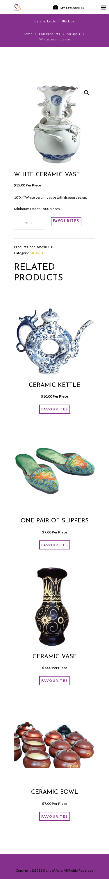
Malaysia (73, 34)
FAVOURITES (66, 221)
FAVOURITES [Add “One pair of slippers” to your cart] (54, 545)
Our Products (49, 34)
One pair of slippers (55, 521)
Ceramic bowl (54, 792)
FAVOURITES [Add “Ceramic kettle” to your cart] (54, 409)
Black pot (68, 21)
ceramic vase (55, 657)
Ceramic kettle (45, 21)
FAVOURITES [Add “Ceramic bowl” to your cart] (54, 816)
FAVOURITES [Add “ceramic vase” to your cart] (54, 680)
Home (28, 34)
